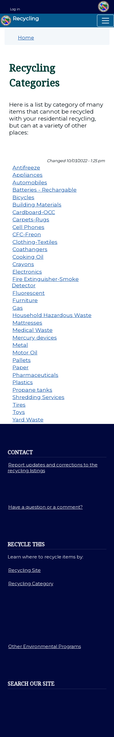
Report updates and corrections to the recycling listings (53, 467)
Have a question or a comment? (45, 507)
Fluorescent (28, 293)
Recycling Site (24, 570)
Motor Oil (24, 352)
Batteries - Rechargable (44, 189)
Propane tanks (32, 390)
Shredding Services (38, 397)
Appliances (27, 175)
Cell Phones (28, 227)
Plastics (22, 382)
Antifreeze (26, 167)
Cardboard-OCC (33, 212)
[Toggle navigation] (105, 21)
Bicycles (23, 197)
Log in (15, 9)
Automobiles (29, 182)
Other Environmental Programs (44, 646)
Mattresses (27, 322)
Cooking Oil (27, 257)
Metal (20, 345)
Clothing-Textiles (34, 242)
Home (26, 38)
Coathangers (29, 249)
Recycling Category (30, 583)
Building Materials (36, 204)
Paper (20, 367)
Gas (17, 308)
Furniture (25, 300)
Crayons (23, 264)
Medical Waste (32, 330)
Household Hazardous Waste (52, 315)
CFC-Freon (26, 234)
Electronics (27, 271)
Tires (19, 404)
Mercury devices (34, 337)
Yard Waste (27, 419)
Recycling (20, 20)
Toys (18, 412)
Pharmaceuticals (35, 375)
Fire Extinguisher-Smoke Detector (45, 282)
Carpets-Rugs (30, 219)
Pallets (21, 360)
